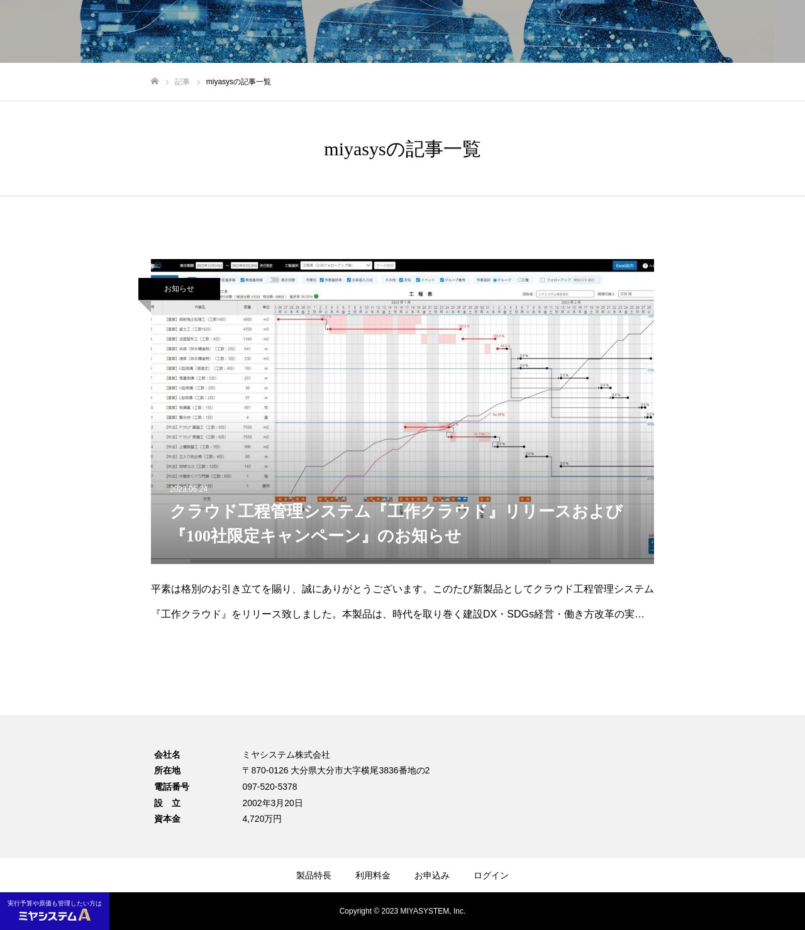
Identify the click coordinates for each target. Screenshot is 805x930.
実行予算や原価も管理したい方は (55, 910)
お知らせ (179, 288)
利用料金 (373, 875)
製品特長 (313, 875)
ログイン (491, 875)
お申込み (432, 875)
